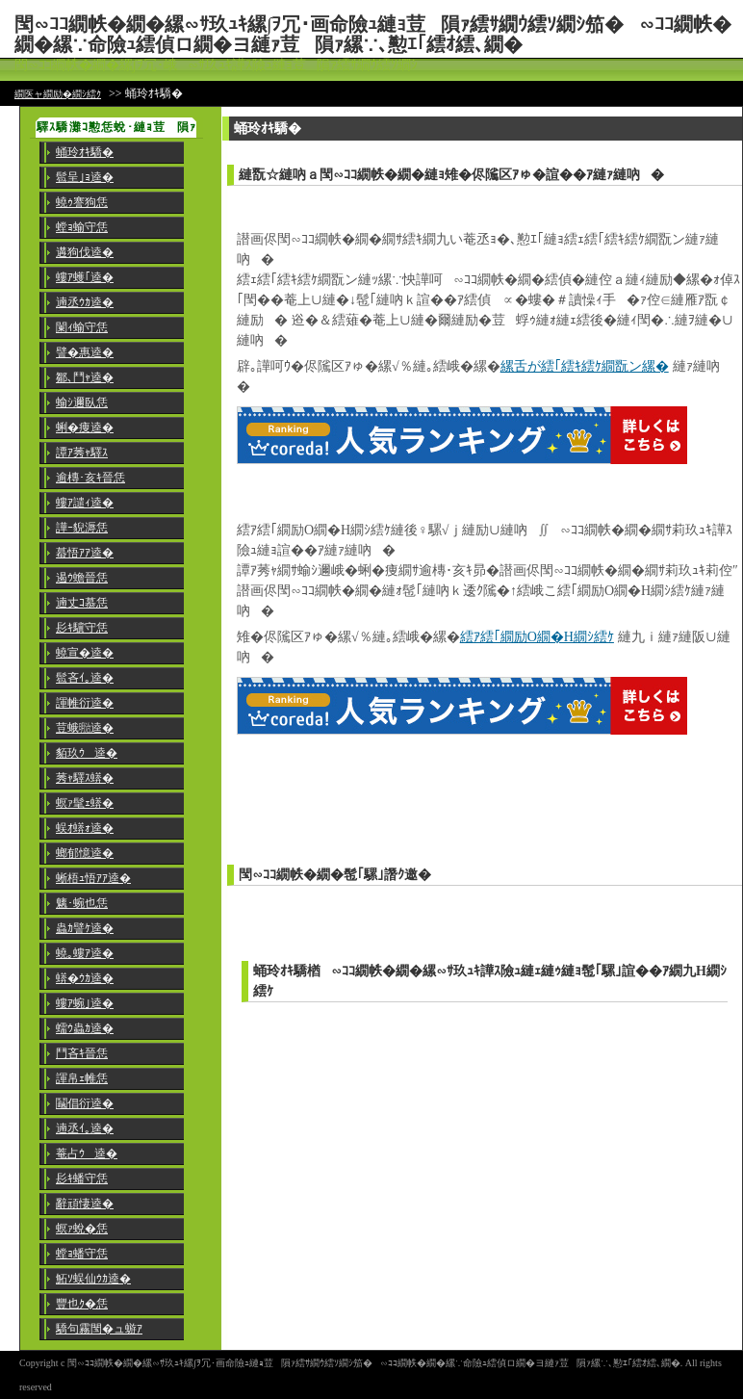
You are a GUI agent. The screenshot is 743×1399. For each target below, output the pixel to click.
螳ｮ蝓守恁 (82, 227)
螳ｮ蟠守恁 (82, 1253)
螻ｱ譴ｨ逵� (85, 502)
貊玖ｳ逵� (86, 753)
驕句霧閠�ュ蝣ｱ (99, 1328)
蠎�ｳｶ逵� (85, 978)
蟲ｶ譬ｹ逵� (85, 928)
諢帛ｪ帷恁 (82, 1078)
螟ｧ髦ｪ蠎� (85, 803)
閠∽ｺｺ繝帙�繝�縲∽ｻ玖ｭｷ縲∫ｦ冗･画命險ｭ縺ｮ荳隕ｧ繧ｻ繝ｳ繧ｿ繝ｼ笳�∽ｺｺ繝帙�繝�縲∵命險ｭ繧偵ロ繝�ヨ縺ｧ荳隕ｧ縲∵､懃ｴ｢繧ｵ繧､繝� (372, 34)
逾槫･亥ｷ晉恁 (90, 477)
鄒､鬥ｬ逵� (85, 377)
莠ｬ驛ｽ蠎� (85, 778)
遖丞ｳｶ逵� (85, 302)
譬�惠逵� (85, 352)
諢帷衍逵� (85, 703)
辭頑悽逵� (85, 1203)
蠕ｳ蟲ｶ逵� (85, 1028)
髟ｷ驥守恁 (82, 628)
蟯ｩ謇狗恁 (82, 202)
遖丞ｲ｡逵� (85, 1128)
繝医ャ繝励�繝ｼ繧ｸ (57, 94)
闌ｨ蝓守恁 (82, 327)
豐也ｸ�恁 (82, 1303)
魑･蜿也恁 (82, 903)
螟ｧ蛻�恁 (82, 1228)
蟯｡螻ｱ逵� (85, 953)
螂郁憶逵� (85, 853)
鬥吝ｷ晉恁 (82, 1053)
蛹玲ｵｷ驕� (85, 152)
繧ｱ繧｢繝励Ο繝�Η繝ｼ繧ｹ (537, 637)
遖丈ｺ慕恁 (82, 602)
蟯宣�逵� (85, 653)
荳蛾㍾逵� (85, 728)
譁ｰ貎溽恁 (82, 527)
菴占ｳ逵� (86, 1153)
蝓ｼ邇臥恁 (82, 402)
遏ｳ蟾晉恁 (82, 577)
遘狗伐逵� (85, 252)
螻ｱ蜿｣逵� (85, 1003)
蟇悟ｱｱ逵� (85, 552)
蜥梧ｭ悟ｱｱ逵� (93, 878)
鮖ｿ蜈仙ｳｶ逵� (93, 1278)
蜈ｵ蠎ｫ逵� (85, 828)
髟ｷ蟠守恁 (82, 1178)
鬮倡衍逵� (85, 1103)
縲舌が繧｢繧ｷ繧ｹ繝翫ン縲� (584, 366)
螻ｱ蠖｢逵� (85, 277)
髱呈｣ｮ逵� (85, 177)
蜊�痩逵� (85, 427)
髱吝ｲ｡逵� (85, 678)
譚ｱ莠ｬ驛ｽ (82, 452)
